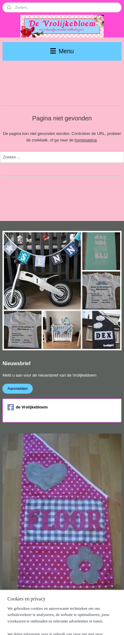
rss (70, 613)
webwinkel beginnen (90, 613)
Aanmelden (17, 388)
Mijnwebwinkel (64, 623)
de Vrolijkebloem (27, 407)
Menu (62, 51)
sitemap (59, 613)
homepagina (86, 140)
